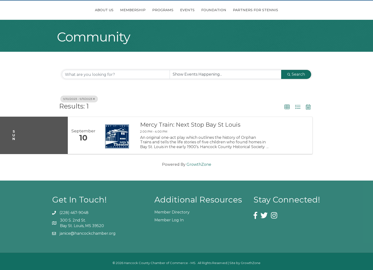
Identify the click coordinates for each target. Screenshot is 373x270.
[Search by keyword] (116, 74)
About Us (77, 10)
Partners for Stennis (282, 10)
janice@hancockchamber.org (87, 233)
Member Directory (172, 212)
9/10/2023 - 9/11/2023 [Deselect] (79, 99)
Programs (136, 10)
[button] (287, 107)
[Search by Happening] (225, 74)
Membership (106, 10)
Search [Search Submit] (296, 74)
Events (214, 10)
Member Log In (169, 220)
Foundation (240, 10)
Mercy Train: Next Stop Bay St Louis (190, 125)
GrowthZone (198, 164)
